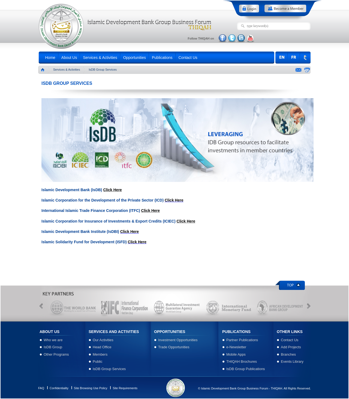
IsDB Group (53, 347)
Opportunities (136, 58)
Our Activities (103, 340)
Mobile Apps (236, 354)
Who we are (53, 340)
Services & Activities (101, 58)
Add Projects (291, 347)
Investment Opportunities (178, 340)
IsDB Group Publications (245, 369)
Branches (288, 354)
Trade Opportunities (173, 347)
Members (100, 354)
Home (51, 58)
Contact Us (189, 58)
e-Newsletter (236, 347)
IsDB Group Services (109, 369)
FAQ (41, 388)
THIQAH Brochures (241, 361)
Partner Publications (242, 340)
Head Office (102, 347)
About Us (70, 58)
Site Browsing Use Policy (90, 388)
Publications (163, 58)
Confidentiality (59, 388)
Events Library (292, 361)
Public (97, 361)
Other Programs (56, 354)
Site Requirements (125, 388)
